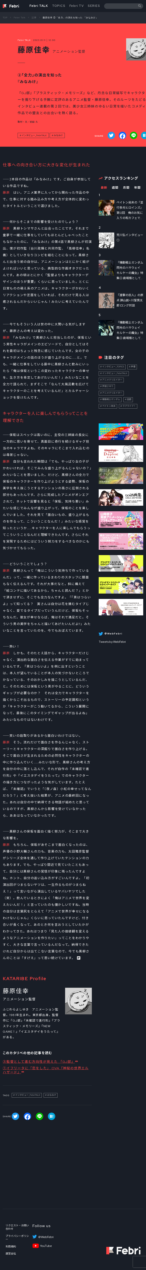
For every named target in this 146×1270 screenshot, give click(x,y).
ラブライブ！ (129, 406)
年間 (137, 188)
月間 (126, 188)
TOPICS (58, 6)
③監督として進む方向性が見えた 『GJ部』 (39, 1062)
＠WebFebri (46, 1237)
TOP (5, 17)
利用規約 (11, 1246)
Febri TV (76, 6)
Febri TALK (38, 6)
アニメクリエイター (112, 379)
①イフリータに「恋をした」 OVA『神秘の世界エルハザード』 (46, 1070)
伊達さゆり (107, 386)
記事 (34, 17)
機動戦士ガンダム (111, 399)
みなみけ (58, 135)
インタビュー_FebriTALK (34, 135)
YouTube (46, 1246)
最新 (104, 188)
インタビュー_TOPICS (113, 366)
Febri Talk (20, 17)
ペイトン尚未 (109, 406)
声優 (133, 366)
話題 (129, 399)
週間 (115, 188)
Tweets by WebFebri (112, 642)
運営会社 (11, 1253)
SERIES (94, 6)
